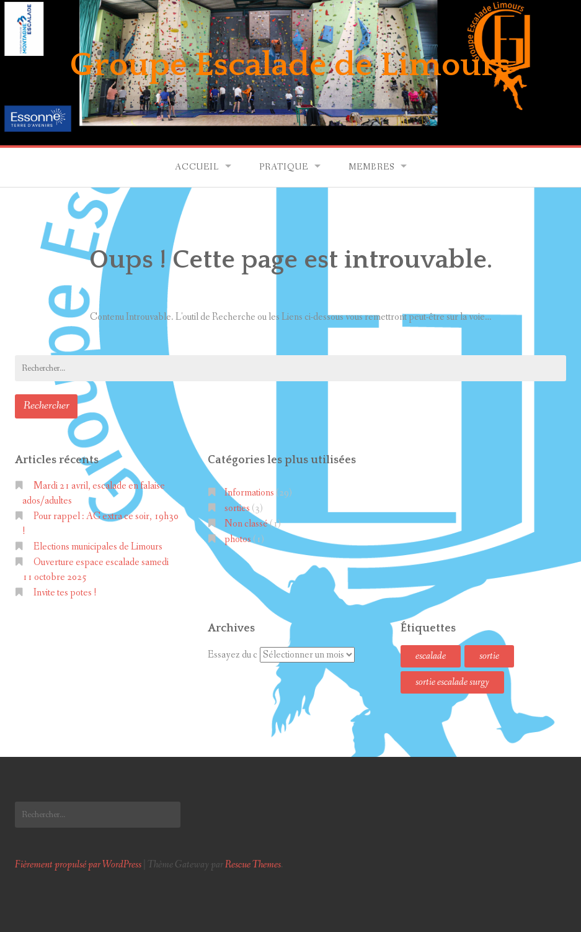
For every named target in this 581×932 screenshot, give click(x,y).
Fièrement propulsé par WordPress (78, 864)
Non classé (246, 523)
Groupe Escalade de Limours (290, 65)
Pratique (283, 167)
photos (237, 539)
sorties (237, 508)
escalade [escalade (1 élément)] (430, 656)
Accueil (197, 167)
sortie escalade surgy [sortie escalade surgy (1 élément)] (452, 682)
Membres (371, 167)
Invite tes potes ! (65, 592)
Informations (249, 492)
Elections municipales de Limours (97, 546)
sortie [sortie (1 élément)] (489, 656)
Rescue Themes (253, 864)
